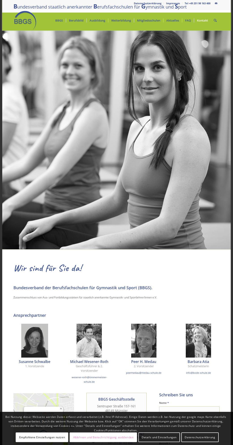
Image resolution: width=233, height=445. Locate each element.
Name (164, 402)
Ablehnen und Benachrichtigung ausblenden (103, 437)
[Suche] (215, 20)
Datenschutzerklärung (147, 3)
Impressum (173, 3)
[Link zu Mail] (216, 3)
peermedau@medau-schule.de (143, 372)
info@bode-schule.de (198, 372)
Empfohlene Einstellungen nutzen (42, 437)
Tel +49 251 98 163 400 (197, 3)
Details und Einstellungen (159, 437)
